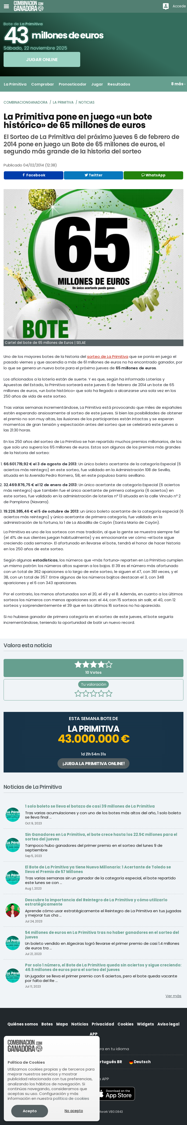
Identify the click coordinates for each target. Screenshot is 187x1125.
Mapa (62, 1024)
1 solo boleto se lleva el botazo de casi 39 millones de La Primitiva (90, 806)
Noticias (87, 102)
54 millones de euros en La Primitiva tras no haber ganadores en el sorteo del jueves (102, 935)
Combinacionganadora (26, 102)
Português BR (106, 1061)
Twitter (93, 175)
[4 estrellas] (101, 694)
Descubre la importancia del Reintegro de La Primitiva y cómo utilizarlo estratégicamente (96, 902)
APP (94, 1034)
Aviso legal (168, 1024)
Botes (47, 1024)
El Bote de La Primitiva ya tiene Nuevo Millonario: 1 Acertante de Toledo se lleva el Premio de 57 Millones (98, 869)
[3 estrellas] (93, 694)
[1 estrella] (78, 694)
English (45, 1061)
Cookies (126, 1024)
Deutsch (140, 1061)
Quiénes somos (22, 1024)
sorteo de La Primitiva (107, 356)
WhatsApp (154, 175)
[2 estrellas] (86, 694)
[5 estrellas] (109, 694)
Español (73, 1061)
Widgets (145, 1024)
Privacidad (103, 1024)
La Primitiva (63, 102)
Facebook (33, 175)
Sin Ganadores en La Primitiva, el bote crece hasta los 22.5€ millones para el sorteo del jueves (101, 837)
